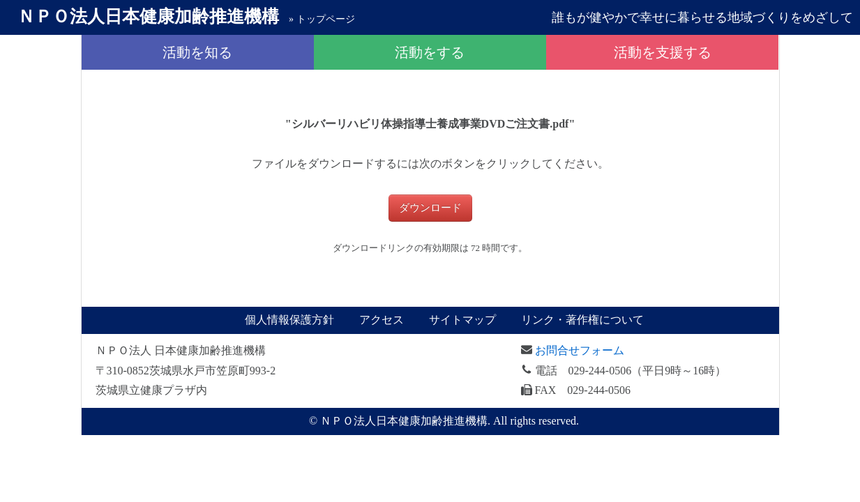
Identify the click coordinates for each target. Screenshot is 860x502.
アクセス (381, 320)
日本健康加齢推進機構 (148, 16)
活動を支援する (662, 52)
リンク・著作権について (582, 320)
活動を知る (197, 52)
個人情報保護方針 (289, 320)
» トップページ (322, 19)
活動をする (430, 52)
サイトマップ (462, 320)
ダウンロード (430, 207)
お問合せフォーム (579, 350)
